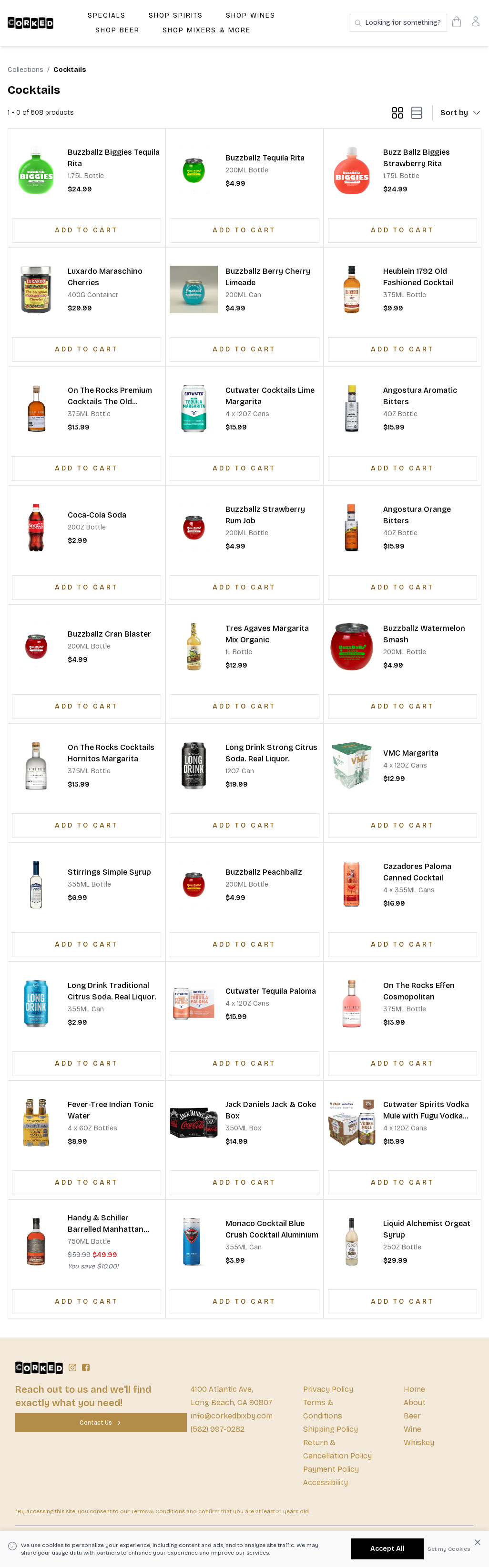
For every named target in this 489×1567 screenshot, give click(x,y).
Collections (25, 70)
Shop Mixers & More (207, 30)
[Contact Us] (101, 1422)
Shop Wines (250, 15)
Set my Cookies (449, 1549)
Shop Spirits (176, 15)
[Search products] (398, 23)
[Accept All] (387, 1548)
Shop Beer (117, 30)
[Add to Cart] (86, 230)
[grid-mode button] (397, 112)
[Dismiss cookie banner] (477, 1542)
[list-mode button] (414, 112)
